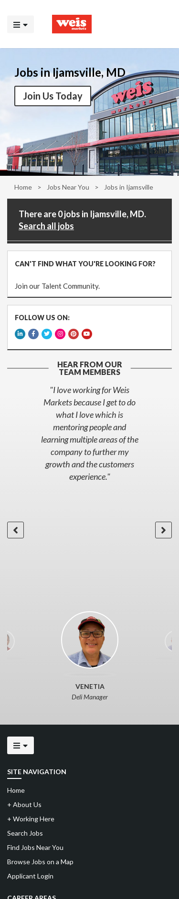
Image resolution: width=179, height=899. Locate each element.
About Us (24, 804)
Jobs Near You (68, 187)
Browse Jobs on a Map (40, 862)
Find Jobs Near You (35, 847)
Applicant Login (30, 876)
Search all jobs (46, 226)
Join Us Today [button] (53, 95)
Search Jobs (25, 833)
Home (23, 187)
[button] (15, 530)
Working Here (30, 819)
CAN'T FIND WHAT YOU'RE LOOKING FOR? (85, 264)
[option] (89, 433)
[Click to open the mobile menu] (20, 24)
